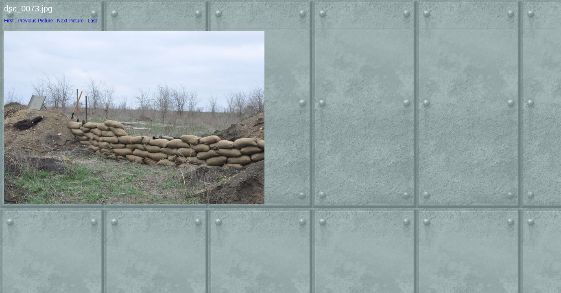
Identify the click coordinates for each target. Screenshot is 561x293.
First (8, 21)
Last (92, 21)
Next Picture (70, 21)
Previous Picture (35, 21)
